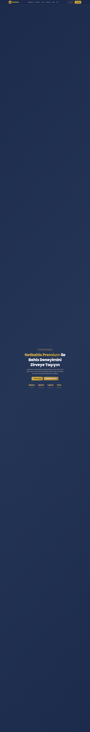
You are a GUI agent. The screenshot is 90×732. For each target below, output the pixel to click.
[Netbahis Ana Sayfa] (14, 2)
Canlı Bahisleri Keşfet (51, 378)
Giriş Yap (71, 2)
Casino (43, 2)
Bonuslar (48, 2)
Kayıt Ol (78, 2)
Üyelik (53, 2)
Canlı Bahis (37, 2)
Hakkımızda (30, 2)
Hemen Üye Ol (37, 378)
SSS (57, 2)
